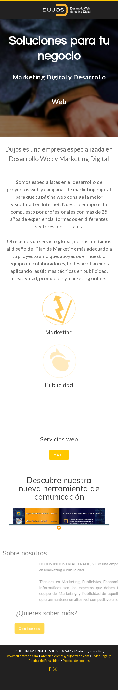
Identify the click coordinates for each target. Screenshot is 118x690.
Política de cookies (76, 661)
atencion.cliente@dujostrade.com (65, 656)
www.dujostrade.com (23, 656)
